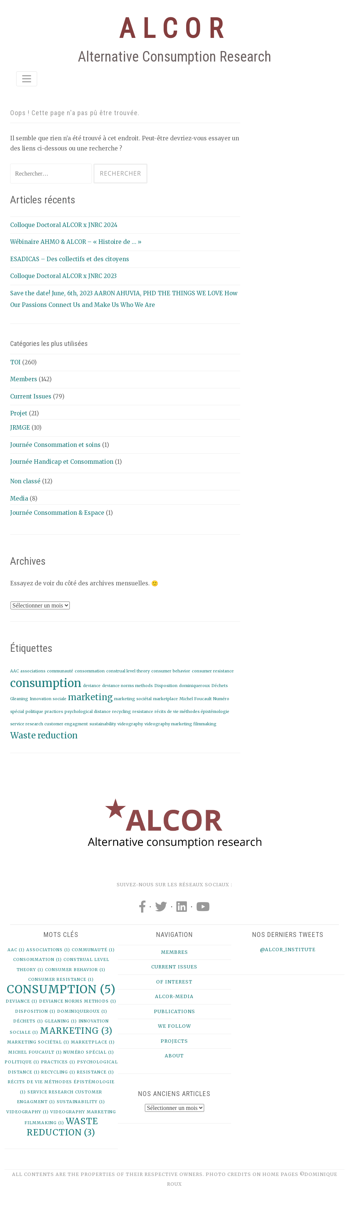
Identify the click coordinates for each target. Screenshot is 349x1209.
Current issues (174, 967)
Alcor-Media (174, 996)
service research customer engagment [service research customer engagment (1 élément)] (49, 724)
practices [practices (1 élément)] (54, 711)
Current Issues (30, 396)
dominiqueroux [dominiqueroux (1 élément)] (194, 685)
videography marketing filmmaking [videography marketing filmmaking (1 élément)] (180, 724)
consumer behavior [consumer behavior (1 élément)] (170, 671)
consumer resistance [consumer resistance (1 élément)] (213, 671)
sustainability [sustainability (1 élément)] (102, 724)
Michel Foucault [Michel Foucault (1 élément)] (195, 698)
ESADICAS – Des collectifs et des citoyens (69, 259)
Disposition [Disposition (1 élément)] (166, 685)
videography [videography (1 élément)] (130, 724)
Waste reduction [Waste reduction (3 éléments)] (44, 735)
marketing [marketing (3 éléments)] (90, 697)
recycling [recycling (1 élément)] (121, 711)
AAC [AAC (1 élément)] (14, 671)
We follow (174, 1026)
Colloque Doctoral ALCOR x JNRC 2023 (63, 276)
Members (23, 379)
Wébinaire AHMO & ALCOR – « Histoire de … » (75, 241)
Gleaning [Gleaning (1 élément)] (19, 698)
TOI (15, 362)
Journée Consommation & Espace (57, 512)
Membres (174, 952)
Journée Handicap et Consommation (61, 461)
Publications (174, 1011)
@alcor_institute (288, 949)
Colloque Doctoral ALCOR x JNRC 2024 (63, 225)
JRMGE (20, 427)
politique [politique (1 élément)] (34, 711)
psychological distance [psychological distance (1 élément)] (88, 711)
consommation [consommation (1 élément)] (90, 671)
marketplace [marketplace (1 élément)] (165, 698)
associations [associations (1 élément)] (32, 671)
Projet (18, 413)
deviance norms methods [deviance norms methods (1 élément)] (127, 685)
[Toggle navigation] (26, 78)
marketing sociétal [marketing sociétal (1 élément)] (133, 698)
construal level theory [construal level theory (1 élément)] (128, 671)
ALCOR (174, 29)
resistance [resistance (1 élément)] (142, 711)
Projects (174, 1041)
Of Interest (174, 982)
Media (19, 498)
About (174, 1056)
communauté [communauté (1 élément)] (60, 671)
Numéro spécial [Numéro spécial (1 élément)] (88, 1052)
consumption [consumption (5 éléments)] (45, 683)
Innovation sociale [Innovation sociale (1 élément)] (48, 698)
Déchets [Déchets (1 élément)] (219, 685)
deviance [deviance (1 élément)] (92, 685)
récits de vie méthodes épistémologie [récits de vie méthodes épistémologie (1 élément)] (192, 711)
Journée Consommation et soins (55, 444)
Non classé (25, 481)
